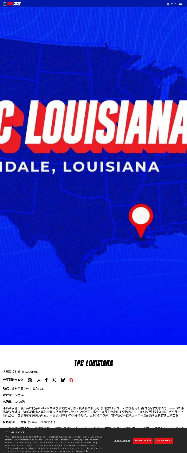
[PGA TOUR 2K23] (12, 3)
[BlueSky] (63, 380)
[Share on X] (39, 380)
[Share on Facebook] (46, 380)
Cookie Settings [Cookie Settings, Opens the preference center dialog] (122, 443)
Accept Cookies (143, 443)
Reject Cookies (164, 443)
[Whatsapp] (54, 380)
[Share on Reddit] (30, 380)
